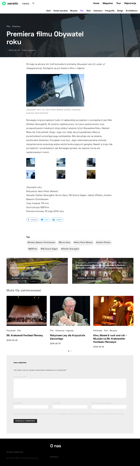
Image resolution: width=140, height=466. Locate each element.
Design (120, 11)
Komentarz (19, 377)
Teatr (88, 11)
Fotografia (110, 11)
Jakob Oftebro (104, 242)
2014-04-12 (14, 50)
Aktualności (81, 263)
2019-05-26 (12, 340)
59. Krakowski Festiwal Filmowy (25, 335)
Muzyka (73, 11)
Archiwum (54, 457)
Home (96, 3)
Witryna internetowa (101, 403)
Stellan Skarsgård (70, 249)
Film (82, 11)
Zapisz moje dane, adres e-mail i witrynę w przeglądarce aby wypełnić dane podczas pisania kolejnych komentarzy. (70, 414)
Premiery (16, 27)
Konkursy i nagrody (65, 331)
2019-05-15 (55, 344)
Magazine (108, 3)
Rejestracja (130, 3)
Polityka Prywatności (30, 458)
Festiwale (11, 331)
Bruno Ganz (65, 242)
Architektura (131, 11)
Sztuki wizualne (61, 11)
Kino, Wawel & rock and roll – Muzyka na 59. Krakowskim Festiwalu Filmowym (110, 338)
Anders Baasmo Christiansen (42, 242)
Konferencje (94, 263)
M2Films (33, 249)
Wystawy (122, 263)
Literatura (98, 11)
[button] (68, 351)
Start (48, 11)
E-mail (56, 403)
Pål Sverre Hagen (50, 249)
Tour (118, 3)
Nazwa (17, 403)
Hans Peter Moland (84, 242)
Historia (133, 16)
